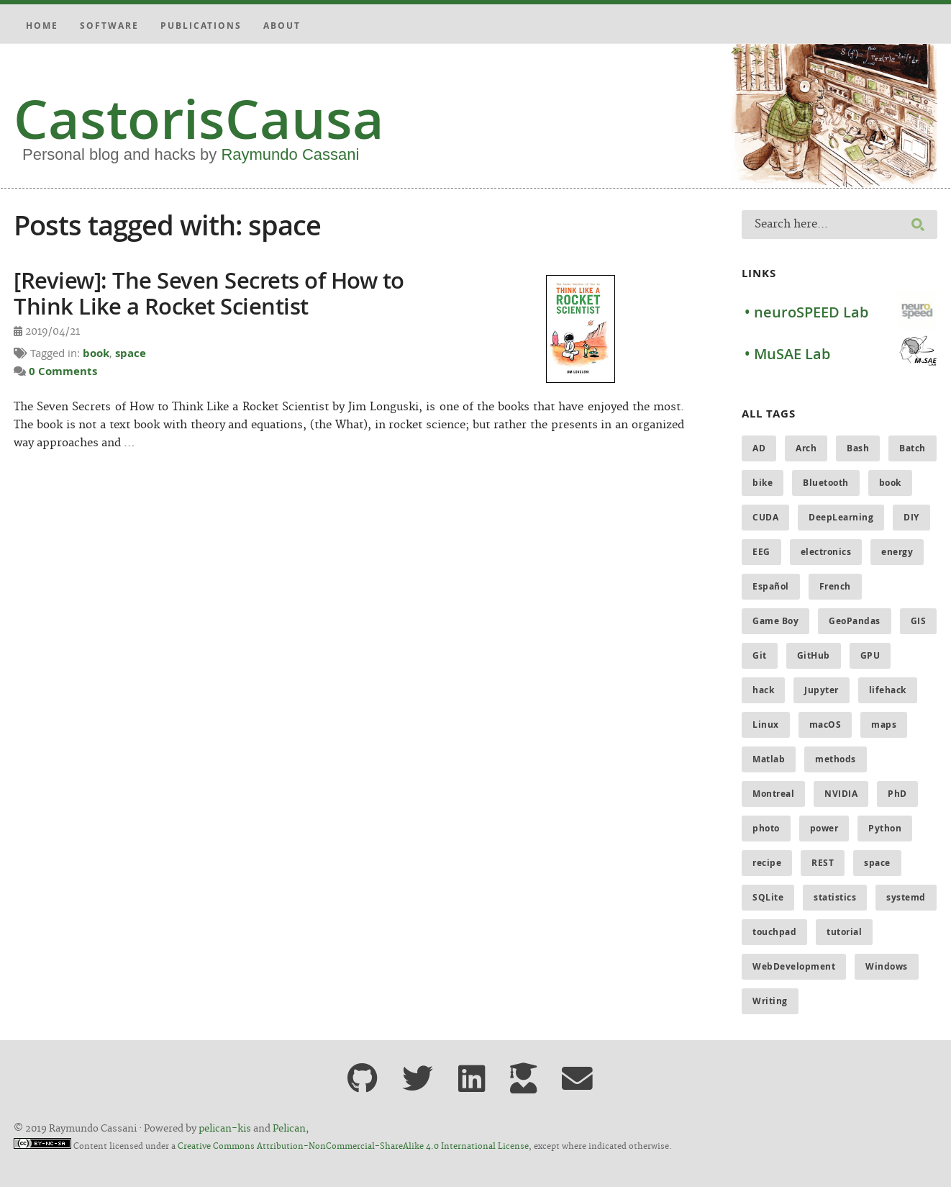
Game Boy (775, 621)
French (835, 586)
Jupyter (821, 690)
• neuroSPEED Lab (806, 312)
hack (763, 690)
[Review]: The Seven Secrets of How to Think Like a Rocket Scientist (209, 293)
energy (897, 552)
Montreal (773, 793)
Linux (765, 724)
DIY (911, 517)
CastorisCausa (199, 118)
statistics (835, 897)
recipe (766, 863)
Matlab (768, 759)
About (282, 25)
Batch (912, 448)
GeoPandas (855, 621)
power (824, 828)
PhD (897, 793)
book (96, 353)
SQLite (767, 897)
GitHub (813, 655)
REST (822, 863)
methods (835, 759)
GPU (870, 655)
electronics (826, 552)
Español (770, 586)
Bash (858, 448)
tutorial (844, 932)
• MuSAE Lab (787, 354)
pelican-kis (225, 1128)
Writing (770, 1001)
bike (762, 483)
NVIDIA (840, 793)
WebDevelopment (793, 966)
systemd (906, 897)
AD (758, 448)
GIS (919, 621)
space (130, 353)
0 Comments (63, 371)
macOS (825, 724)
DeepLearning (841, 517)
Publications (201, 25)
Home (42, 25)
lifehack (887, 690)
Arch (806, 448)
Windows (886, 966)
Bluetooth (826, 483)
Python (884, 828)
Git (759, 655)
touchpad (774, 932)
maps (883, 724)
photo (766, 828)
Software (109, 25)
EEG (761, 552)
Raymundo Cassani (290, 154)
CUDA (765, 517)
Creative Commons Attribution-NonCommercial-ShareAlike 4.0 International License (353, 1147)
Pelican (289, 1128)
